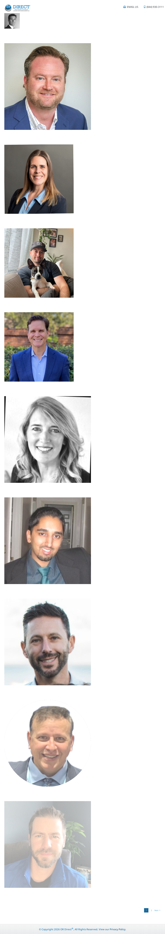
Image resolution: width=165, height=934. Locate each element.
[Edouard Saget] (12, 15)
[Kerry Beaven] (39, 147)
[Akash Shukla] (47, 500)
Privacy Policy (117, 929)
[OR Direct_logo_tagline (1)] (17, 6)
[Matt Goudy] (47, 46)
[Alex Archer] (39, 231)
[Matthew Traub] (47, 601)
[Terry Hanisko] (47, 398)
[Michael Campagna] (47, 702)
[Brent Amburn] (39, 315)
